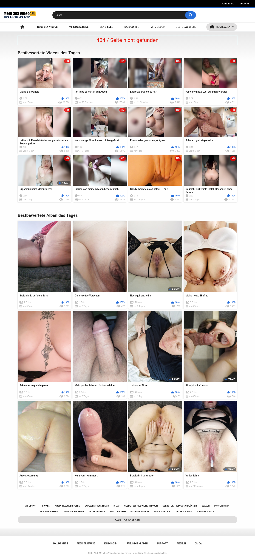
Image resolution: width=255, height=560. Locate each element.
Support (162, 543)
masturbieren (118, 511)
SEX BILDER (106, 26)
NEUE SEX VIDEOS (47, 26)
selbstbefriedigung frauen (141, 505)
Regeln (181, 543)
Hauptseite (22, 27)
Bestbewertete (186, 26)
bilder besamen (97, 511)
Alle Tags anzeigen (127, 519)
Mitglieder (158, 26)
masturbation (221, 506)
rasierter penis (162, 511)
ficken (46, 505)
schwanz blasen (205, 511)
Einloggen (244, 3)
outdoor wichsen (73, 511)
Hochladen (223, 26)
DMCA (198, 543)
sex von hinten (49, 511)
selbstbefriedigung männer (180, 505)
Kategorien (131, 26)
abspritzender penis (67, 505)
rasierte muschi (140, 511)
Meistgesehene (78, 26)
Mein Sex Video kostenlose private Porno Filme (121, 553)
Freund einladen (137, 543)
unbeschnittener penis (97, 506)
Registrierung (228, 3)
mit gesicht (30, 506)
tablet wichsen (183, 511)
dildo (117, 506)
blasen (206, 506)
